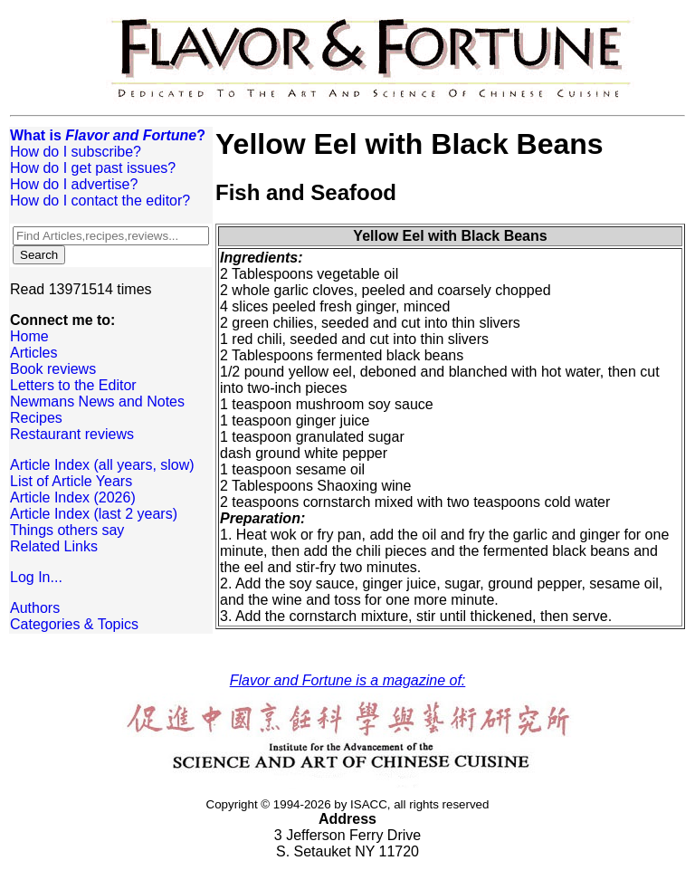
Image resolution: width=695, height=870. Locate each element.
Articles (33, 352)
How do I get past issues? (93, 168)
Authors (35, 608)
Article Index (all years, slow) (102, 465)
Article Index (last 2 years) (93, 513)
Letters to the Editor (73, 385)
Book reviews (53, 369)
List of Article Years (71, 481)
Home (29, 336)
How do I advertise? (74, 184)
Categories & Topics (74, 624)
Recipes (36, 417)
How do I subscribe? (75, 151)
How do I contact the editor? (100, 200)
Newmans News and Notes (97, 401)
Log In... (36, 577)
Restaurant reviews (72, 434)
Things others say (67, 530)
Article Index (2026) (73, 497)
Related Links (54, 546)
